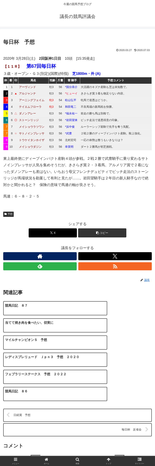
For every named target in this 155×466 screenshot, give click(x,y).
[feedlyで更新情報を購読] (40, 266)
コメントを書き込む (77, 415)
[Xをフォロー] (115, 256)
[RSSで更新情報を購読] (115, 266)
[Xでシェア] (53, 232)
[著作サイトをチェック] (40, 256)
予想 (8, 214)
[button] (102, 232)
